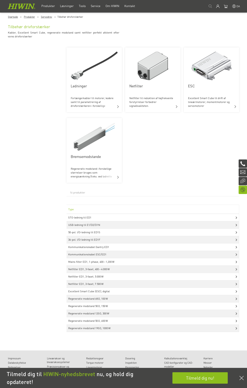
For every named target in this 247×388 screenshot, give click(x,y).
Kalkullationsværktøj (175, 358)
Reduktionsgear (95, 358)
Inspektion (131, 362)
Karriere (208, 358)
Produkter (29, 16)
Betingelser (14, 367)
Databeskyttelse (17, 362)
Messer (207, 362)
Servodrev (46, 16)
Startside (13, 16)
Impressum (14, 358)
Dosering (130, 358)
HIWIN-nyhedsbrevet (69, 373)
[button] (118, 106)
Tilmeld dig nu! (200, 378)
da (238, 6)
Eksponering (132, 367)
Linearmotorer (94, 367)
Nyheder (208, 367)
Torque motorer (95, 362)
